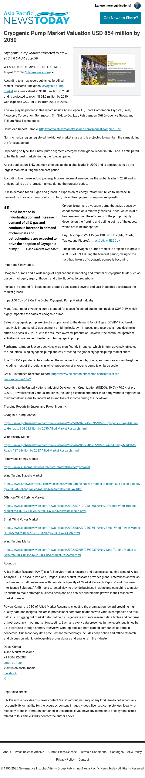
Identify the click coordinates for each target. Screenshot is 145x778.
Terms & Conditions (93, 752)
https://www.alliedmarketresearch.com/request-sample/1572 (80, 129)
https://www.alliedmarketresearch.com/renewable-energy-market (47, 467)
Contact (84, 759)
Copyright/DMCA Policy (126, 752)
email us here (13, 663)
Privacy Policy (65, 759)
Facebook (10, 673)
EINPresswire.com (38, 72)
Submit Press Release (62, 752)
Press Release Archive (29, 752)
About (7, 752)
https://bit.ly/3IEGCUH (105, 240)
